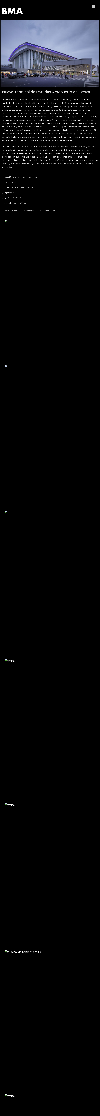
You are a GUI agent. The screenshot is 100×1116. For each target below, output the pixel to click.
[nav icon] (94, 6)
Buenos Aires (13, 182)
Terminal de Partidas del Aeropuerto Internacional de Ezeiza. (33, 210)
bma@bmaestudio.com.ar (12, 1074)
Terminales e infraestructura (22, 187)
